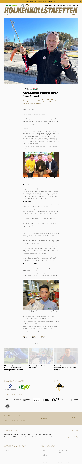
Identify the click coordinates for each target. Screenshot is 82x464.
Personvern (6, 462)
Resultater (61, 6)
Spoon (69, 462)
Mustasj (76, 462)
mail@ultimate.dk (8, 450)
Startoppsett (7, 437)
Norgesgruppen (60, 462)
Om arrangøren (14, 439)
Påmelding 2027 (49, 6)
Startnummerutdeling (30, 437)
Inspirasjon (9, 14)
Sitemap (11, 462)
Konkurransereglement (43, 437)
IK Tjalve (46, 462)
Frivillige (6, 439)
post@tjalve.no (44, 450)
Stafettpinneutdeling (18, 437)
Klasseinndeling (47, 434)
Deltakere (23, 434)
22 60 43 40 (44, 455)
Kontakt (22, 439)
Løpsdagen (54, 437)
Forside (5, 14)
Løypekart (16, 434)
